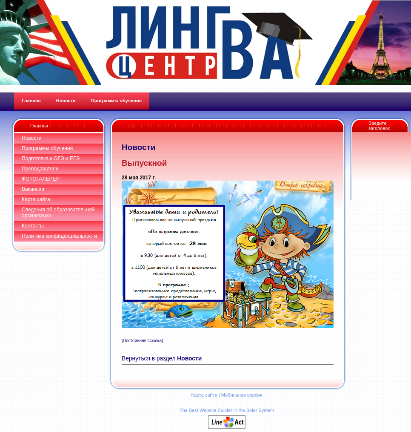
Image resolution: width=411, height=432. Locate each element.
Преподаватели (40, 169)
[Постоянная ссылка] (142, 340)
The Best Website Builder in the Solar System (227, 410)
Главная (39, 125)
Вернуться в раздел (162, 358)
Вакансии (33, 189)
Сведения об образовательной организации (58, 213)
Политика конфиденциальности (59, 236)
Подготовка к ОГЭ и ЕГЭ (51, 158)
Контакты (33, 226)
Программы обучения (47, 148)
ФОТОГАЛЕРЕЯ (41, 179)
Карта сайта (36, 199)
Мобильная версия (242, 394)
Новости (31, 138)
